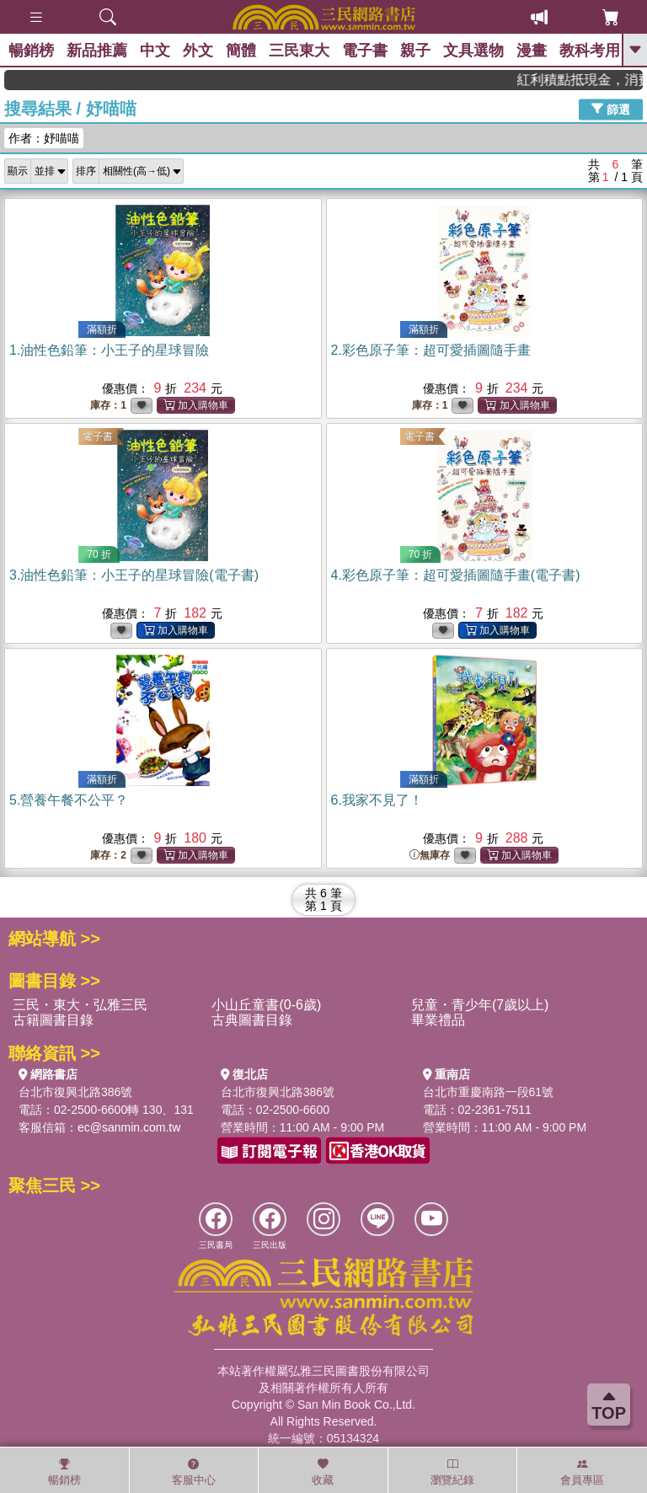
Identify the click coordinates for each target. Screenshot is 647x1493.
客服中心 (194, 1472)
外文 (198, 50)
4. (455, 575)
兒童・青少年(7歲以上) (480, 1005)
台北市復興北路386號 (75, 1092)
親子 (415, 50)
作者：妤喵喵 (43, 138)
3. (134, 575)
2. (431, 350)
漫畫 (531, 50)
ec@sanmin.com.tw (129, 1127)
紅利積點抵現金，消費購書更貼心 (592, 79)
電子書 (365, 50)
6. (377, 800)
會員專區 (582, 1472)
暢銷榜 (31, 50)
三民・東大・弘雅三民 (80, 1005)
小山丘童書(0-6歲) (266, 1005)
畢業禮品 (438, 1020)
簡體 (241, 50)
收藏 (323, 1472)
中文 (155, 50)
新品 (97, 50)
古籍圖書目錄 (53, 1020)
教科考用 (589, 50)
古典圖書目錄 (251, 1020)
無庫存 (429, 855)
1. (109, 350)
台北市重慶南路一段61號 (488, 1092)
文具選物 (473, 50)
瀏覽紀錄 (452, 1472)
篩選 (610, 108)
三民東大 (299, 50)
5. (68, 800)
